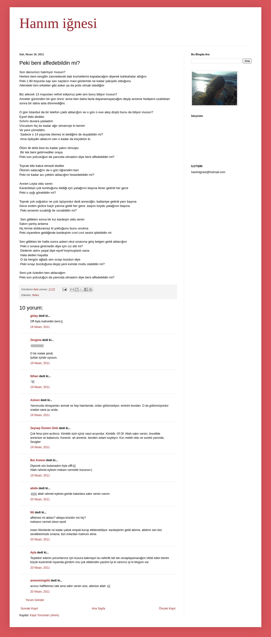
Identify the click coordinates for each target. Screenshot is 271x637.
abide (34, 488)
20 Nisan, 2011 (40, 499)
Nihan (34, 376)
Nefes (35, 295)
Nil (32, 512)
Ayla (33, 552)
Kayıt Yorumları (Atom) (44, 615)
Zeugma (35, 340)
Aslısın (35, 400)
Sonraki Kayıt (29, 608)
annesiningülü (40, 580)
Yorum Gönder (34, 600)
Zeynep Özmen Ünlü (44, 428)
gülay (34, 316)
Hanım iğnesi (58, 23)
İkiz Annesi (37, 460)
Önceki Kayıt (167, 608)
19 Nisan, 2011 (40, 327)
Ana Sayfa (98, 608)
